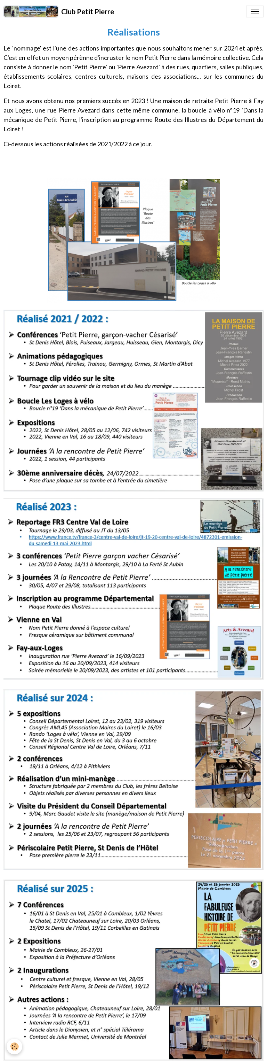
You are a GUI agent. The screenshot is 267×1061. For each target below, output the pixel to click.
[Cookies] (15, 1046)
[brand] (58, 11)
